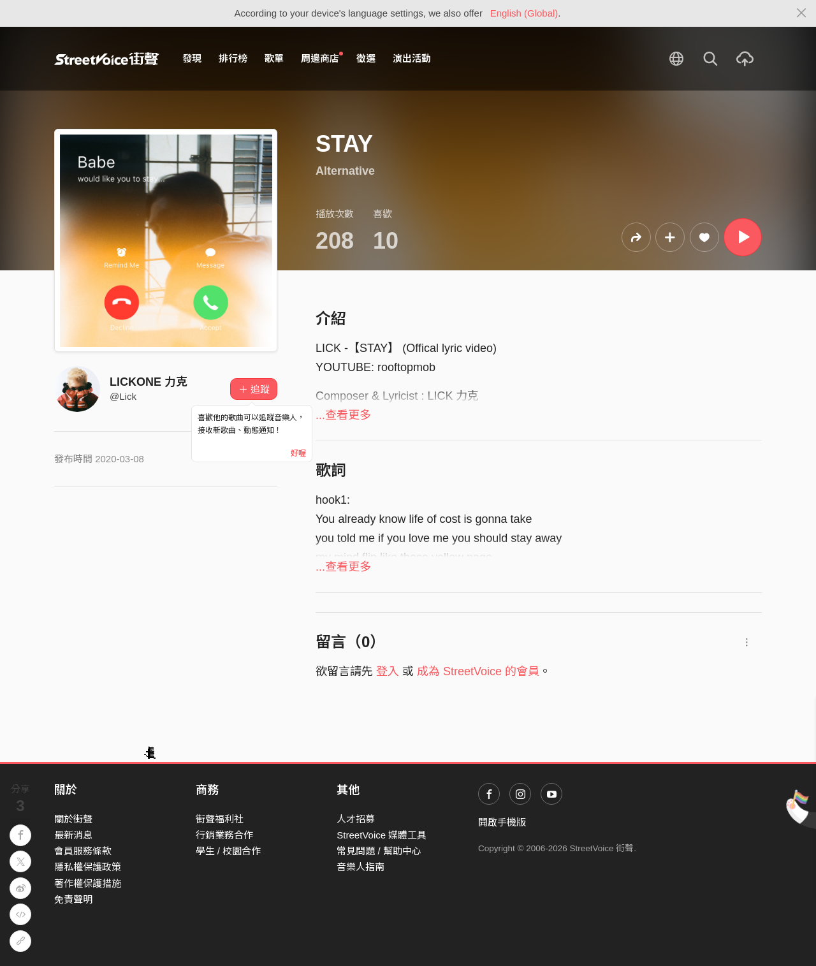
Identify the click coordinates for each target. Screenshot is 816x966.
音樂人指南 (360, 866)
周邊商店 (322, 58)
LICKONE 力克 (148, 382)
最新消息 (73, 835)
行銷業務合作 (224, 835)
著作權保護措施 (87, 883)
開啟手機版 (502, 822)
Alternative (345, 171)
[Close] (801, 13)
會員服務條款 (83, 850)
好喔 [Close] (298, 453)
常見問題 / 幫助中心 (379, 850)
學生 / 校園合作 (228, 850)
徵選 (365, 58)
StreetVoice (106, 58)
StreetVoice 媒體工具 (381, 835)
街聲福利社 (220, 819)
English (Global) (524, 13)
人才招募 (356, 819)
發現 (191, 58)
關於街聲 (73, 819)
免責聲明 (73, 899)
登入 (387, 671)
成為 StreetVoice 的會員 (478, 671)
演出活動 (412, 58)
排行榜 (233, 58)
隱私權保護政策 (87, 866)
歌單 (274, 58)
